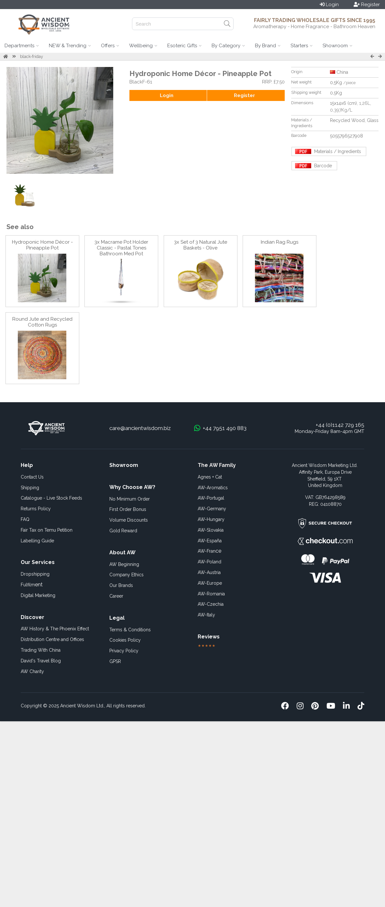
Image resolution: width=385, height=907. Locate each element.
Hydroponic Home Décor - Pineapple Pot (42, 245)
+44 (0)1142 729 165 (340, 425)
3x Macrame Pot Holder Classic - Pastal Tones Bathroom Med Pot (121, 248)
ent (32, 584)
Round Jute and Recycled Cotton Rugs (42, 322)
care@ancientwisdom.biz (140, 428)
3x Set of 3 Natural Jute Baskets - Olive (200, 245)
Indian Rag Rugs (279, 242)
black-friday (31, 56)
